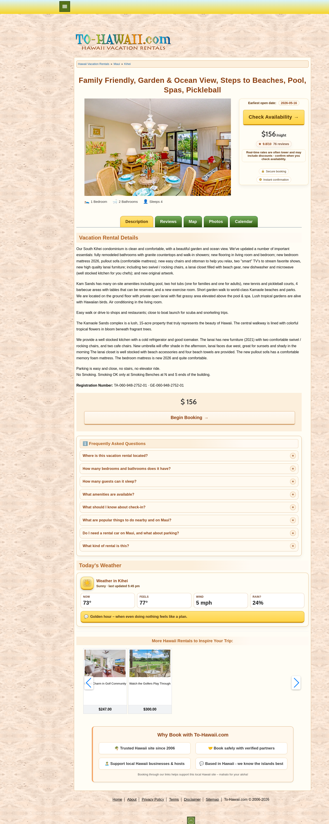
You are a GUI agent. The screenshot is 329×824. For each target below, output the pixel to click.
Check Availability (270, 117)
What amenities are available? (108, 494)
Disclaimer (192, 796)
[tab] (136, 221)
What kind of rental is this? (106, 546)
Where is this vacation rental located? (115, 456)
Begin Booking (186, 417)
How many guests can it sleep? (109, 481)
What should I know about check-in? (114, 507)
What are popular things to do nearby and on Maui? (127, 520)
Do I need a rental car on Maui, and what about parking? (131, 533)
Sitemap (212, 796)
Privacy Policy (153, 796)
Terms (174, 796)
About (132, 796)
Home (117, 796)
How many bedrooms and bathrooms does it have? (127, 469)
